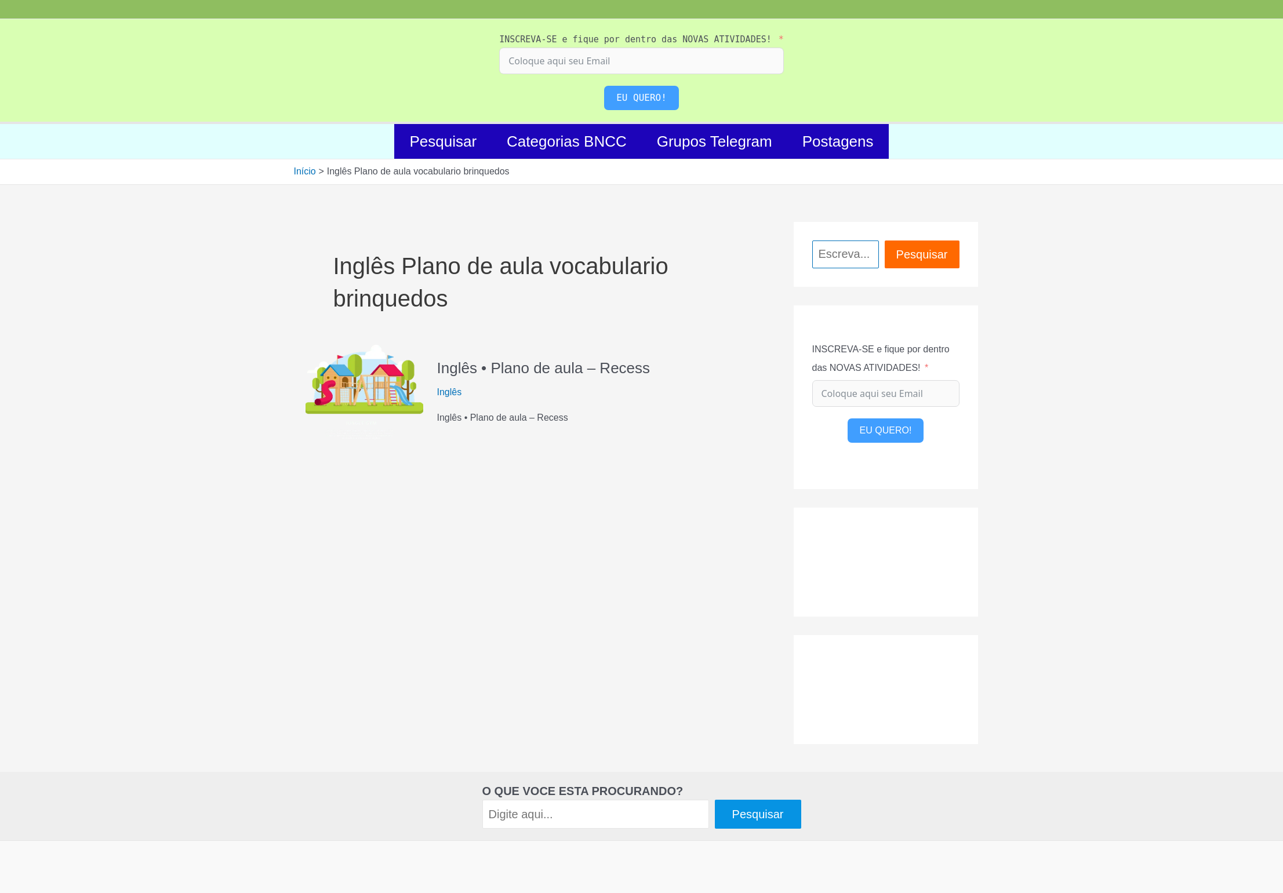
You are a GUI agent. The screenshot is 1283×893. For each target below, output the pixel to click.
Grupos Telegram (714, 141)
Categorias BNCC (567, 141)
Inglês (449, 392)
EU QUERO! (641, 97)
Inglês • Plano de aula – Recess (543, 368)
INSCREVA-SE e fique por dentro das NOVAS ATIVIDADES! (635, 39)
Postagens (838, 141)
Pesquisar (443, 141)
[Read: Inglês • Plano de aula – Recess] (364, 391)
